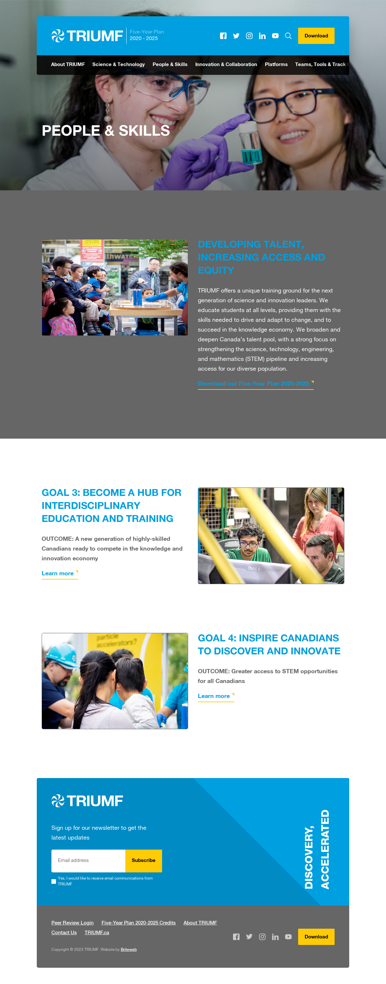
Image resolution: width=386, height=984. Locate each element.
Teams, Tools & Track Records (331, 64)
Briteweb (129, 950)
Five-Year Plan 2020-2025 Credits (139, 923)
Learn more (58, 574)
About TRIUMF (68, 64)
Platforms (276, 64)
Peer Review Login (72, 923)
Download (316, 36)
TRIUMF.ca (97, 933)
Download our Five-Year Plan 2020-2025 (253, 384)
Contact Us (64, 933)
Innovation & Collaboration (226, 64)
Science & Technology (118, 64)
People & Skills (170, 64)
